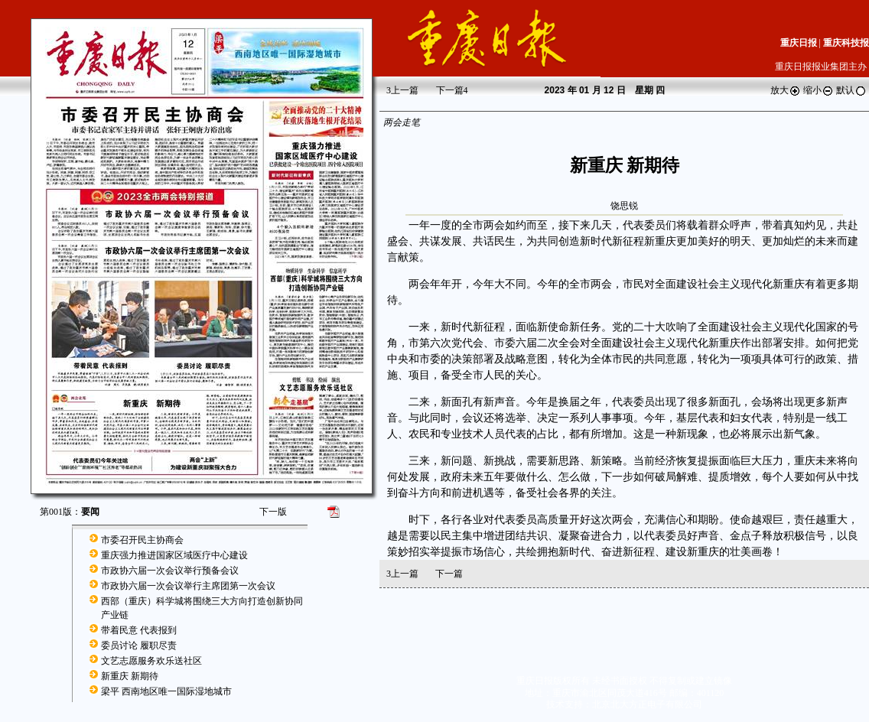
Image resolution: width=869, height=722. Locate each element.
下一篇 (452, 90)
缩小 (818, 90)
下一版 (273, 511)
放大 (785, 90)
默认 (851, 90)
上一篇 (402, 90)
